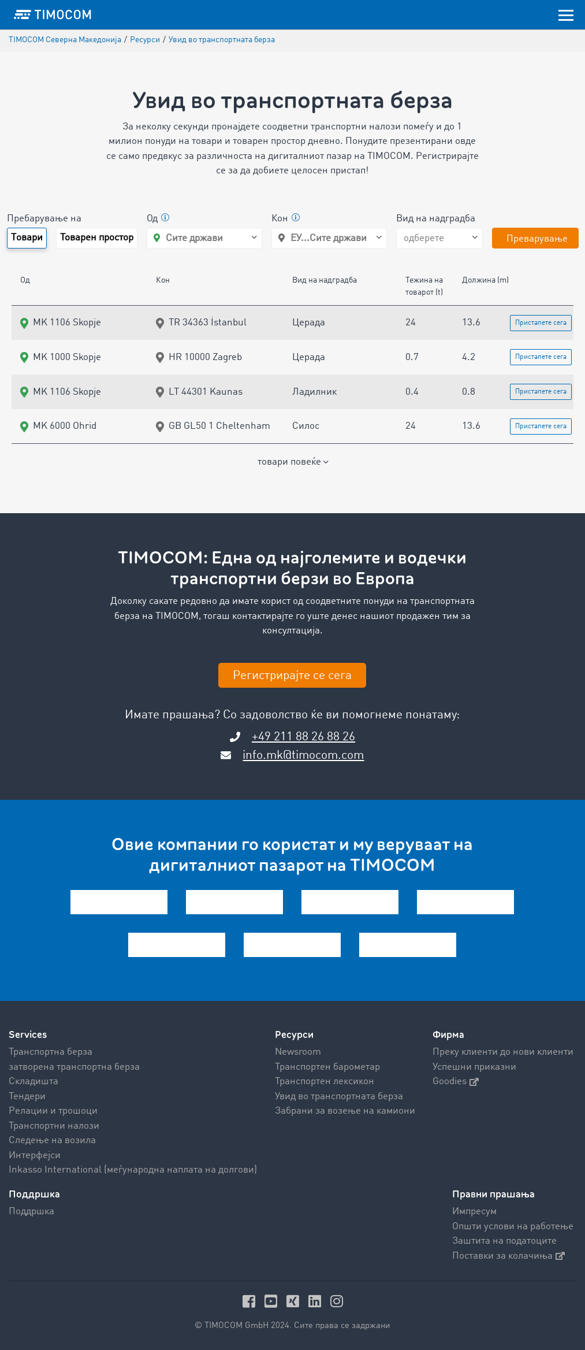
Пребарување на (44, 219)
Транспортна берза (50, 1052)
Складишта (33, 1081)
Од (158, 219)
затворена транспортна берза (74, 1067)
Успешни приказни (474, 1067)
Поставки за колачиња (508, 1256)
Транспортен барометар (327, 1067)
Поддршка (31, 1212)
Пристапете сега (541, 323)
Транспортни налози (54, 1126)
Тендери (27, 1096)
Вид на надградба (435, 219)
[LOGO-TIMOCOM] (52, 14)
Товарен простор (96, 238)
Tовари (27, 238)
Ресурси (294, 1034)
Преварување (537, 239)
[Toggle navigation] (565, 14)
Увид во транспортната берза (339, 1096)
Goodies (456, 1081)
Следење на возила (52, 1140)
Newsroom (298, 1052)
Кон (285, 219)
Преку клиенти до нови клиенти (503, 1052)
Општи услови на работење (512, 1227)
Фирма (448, 1034)
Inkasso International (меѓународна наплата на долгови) (133, 1170)
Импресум (474, 1212)
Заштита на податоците (504, 1241)
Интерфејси (35, 1155)
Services (28, 1034)
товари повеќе (293, 462)
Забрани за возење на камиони (345, 1111)
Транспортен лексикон (324, 1081)
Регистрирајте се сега (292, 676)
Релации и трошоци (53, 1111)
